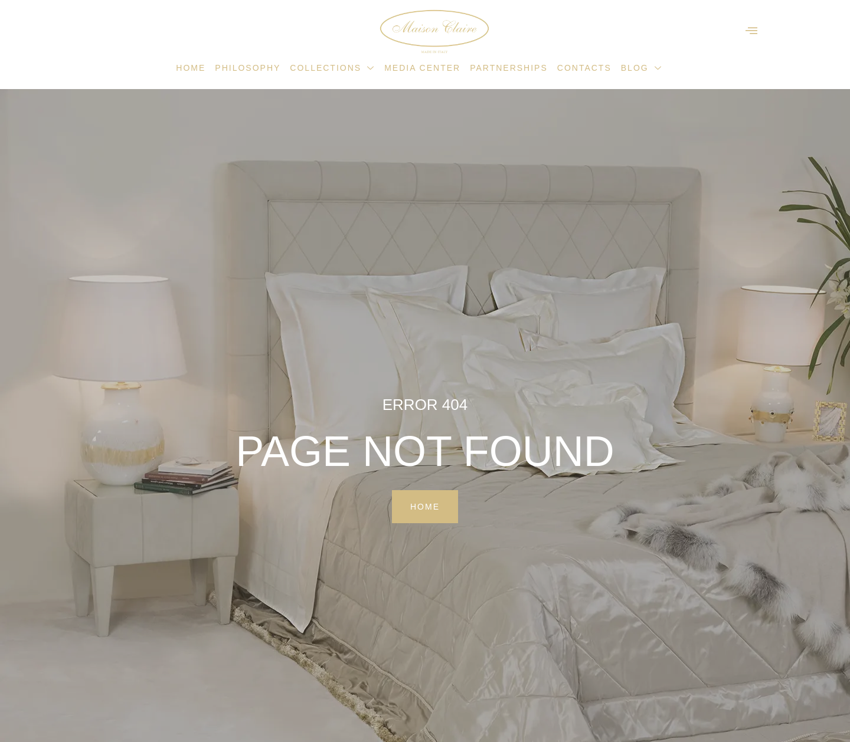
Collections (332, 68)
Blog (641, 68)
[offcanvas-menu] (751, 31)
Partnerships (509, 68)
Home (190, 68)
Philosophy (247, 68)
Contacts (584, 68)
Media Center (422, 68)
